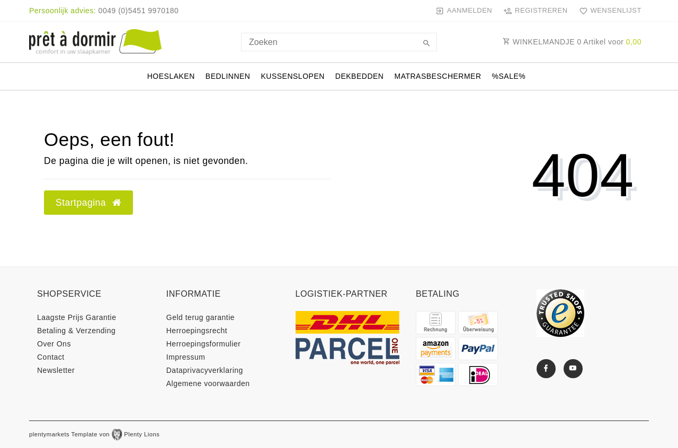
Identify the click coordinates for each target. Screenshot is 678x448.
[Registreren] (535, 10)
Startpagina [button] (88, 202)
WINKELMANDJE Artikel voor (572, 42)
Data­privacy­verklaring (204, 370)
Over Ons (54, 344)
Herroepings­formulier (203, 344)
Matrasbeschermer (437, 76)
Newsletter (56, 370)
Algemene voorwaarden (208, 383)
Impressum (186, 357)
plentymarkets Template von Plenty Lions (94, 434)
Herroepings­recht (196, 330)
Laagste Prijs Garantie (77, 317)
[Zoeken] (426, 43)
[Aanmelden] (464, 10)
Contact (51, 357)
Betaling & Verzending (76, 330)
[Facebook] (546, 368)
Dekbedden (359, 76)
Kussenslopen (292, 76)
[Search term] (339, 42)
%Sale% (509, 76)
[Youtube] (573, 368)
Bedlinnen (228, 76)
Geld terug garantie (200, 317)
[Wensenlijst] (607, 10)
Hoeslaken (171, 76)
